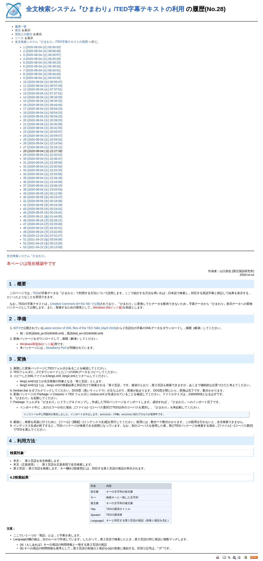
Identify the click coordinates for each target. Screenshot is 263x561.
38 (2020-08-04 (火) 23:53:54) (42, 189)
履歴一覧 (21, 26)
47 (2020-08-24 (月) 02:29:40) (42, 224)
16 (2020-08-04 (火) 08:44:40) (42, 104)
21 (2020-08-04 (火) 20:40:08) (42, 124)
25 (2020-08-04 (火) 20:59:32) (42, 139)
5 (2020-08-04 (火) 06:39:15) (42, 62)
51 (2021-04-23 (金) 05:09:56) (42, 239)
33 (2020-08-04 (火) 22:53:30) (42, 170)
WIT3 (16, 328)
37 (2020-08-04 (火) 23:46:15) (42, 185)
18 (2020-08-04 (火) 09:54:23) (42, 112)
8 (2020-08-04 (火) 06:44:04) (42, 74)
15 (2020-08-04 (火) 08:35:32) (42, 101)
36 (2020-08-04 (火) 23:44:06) (42, 182)
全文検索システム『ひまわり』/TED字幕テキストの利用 (105, 9)
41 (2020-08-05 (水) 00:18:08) (42, 201)
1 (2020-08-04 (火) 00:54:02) (42, 47)
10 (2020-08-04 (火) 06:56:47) (42, 81)
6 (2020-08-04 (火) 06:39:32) (42, 66)
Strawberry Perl (56, 347)
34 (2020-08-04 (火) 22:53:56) (42, 174)
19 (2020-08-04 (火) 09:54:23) (42, 116)
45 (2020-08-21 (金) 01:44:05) (42, 216)
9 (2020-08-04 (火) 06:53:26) (42, 78)
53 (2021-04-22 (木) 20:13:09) (42, 247)
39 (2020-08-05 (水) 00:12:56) (42, 193)
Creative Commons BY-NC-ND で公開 (75, 303)
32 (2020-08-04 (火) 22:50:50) (42, 166)
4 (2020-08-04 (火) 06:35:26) (42, 58)
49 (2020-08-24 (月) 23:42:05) (42, 231)
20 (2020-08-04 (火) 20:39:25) (42, 120)
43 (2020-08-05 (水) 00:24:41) (42, 208)
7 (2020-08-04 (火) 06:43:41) (42, 70)
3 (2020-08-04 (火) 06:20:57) (42, 55)
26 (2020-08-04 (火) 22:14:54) (42, 143)
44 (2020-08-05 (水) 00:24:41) (42, 212)
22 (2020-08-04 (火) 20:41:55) (42, 127)
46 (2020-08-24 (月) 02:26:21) (42, 220)
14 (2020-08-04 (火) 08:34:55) (42, 97)
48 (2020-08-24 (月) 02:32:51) (42, 228)
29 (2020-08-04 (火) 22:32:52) (42, 154)
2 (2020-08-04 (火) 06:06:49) (42, 51)
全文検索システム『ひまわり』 (27, 255)
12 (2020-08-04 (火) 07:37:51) (42, 89)
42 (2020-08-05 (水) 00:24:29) (42, 205)
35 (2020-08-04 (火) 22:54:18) (42, 178)
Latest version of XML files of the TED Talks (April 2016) (80, 328)
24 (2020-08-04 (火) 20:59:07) (42, 135)
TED (36, 293)
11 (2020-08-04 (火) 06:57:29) (42, 85)
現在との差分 (23, 34)
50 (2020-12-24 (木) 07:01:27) (42, 235)
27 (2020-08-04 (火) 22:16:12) (42, 147)
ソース (19, 38)
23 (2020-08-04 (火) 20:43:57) (42, 131)
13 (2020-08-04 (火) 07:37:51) (42, 93)
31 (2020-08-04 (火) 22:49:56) (42, 162)
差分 (18, 30)
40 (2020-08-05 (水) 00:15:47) (42, 197)
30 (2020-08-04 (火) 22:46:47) (42, 158)
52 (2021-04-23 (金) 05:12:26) (42, 243)
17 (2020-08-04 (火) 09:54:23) (42, 108)
